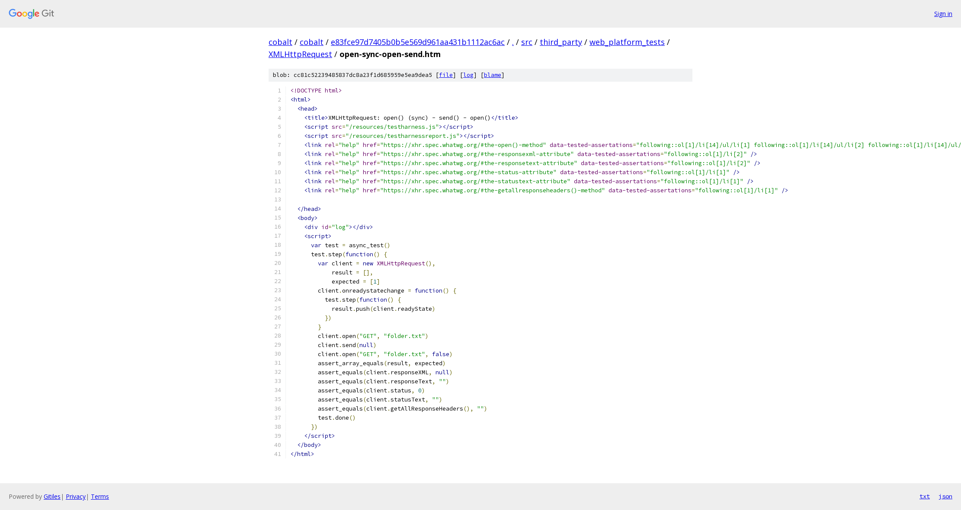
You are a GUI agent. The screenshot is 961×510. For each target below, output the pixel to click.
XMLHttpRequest (300, 54)
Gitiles (52, 496)
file (446, 75)
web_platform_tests (627, 42)
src (526, 42)
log (468, 75)
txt (924, 496)
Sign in (943, 14)
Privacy (76, 496)
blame (492, 75)
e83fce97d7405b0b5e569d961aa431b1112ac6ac (418, 42)
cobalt (280, 42)
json (945, 496)
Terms (100, 496)
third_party (561, 42)
